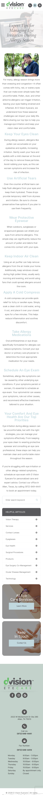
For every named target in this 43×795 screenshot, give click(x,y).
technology (11, 578)
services (9, 526)
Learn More (21, 605)
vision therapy (12, 519)
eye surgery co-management (18, 565)
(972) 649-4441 (29, 734)
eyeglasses (10, 539)
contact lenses (12, 532)
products (10, 559)
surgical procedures (14, 552)
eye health (10, 546)
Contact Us (21, 642)
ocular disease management (18, 572)
